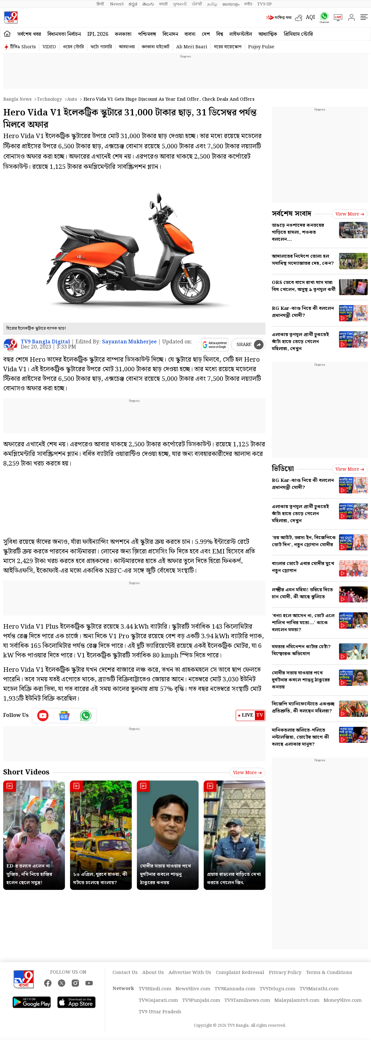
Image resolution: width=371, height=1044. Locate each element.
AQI (310, 17)
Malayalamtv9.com (297, 1000)
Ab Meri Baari (191, 47)
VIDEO (49, 47)
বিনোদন (170, 34)
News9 (116, 4)
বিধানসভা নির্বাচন (64, 34)
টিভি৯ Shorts (23, 47)
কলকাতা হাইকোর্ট (156, 47)
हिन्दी (101, 4)
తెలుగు (148, 4)
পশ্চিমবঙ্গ (147, 34)
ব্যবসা (190, 34)
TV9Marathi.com (319, 989)
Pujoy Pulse (261, 47)
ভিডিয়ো (283, 469)
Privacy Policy (285, 973)
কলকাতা (123, 34)
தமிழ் (212, 4)
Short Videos (26, 772)
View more (247, 772)
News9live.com (193, 989)
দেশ (206, 34)
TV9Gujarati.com (158, 1000)
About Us (153, 973)
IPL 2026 (97, 34)
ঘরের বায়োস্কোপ (227, 47)
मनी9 (248, 4)
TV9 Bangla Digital (45, 342)
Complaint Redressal (240, 973)
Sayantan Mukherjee (129, 342)
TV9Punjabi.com (201, 1000)
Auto (72, 99)
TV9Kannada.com (235, 989)
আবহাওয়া (127, 47)
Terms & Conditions (329, 973)
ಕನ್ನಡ (133, 4)
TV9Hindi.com (155, 989)
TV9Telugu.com (278, 989)
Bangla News (17, 99)
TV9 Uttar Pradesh (160, 1012)
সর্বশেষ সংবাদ (291, 213)
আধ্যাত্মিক (267, 34)
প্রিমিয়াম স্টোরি (298, 34)
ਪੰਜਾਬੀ (197, 4)
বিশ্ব (219, 34)
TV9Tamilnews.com (247, 1000)
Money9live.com (343, 1000)
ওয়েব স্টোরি (73, 47)
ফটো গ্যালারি (101, 47)
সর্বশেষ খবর (29, 34)
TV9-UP (264, 4)
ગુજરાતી (180, 4)
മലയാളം (230, 4)
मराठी (163, 4)
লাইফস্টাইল (240, 34)
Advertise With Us (190, 973)
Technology (49, 99)
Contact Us (125, 973)
